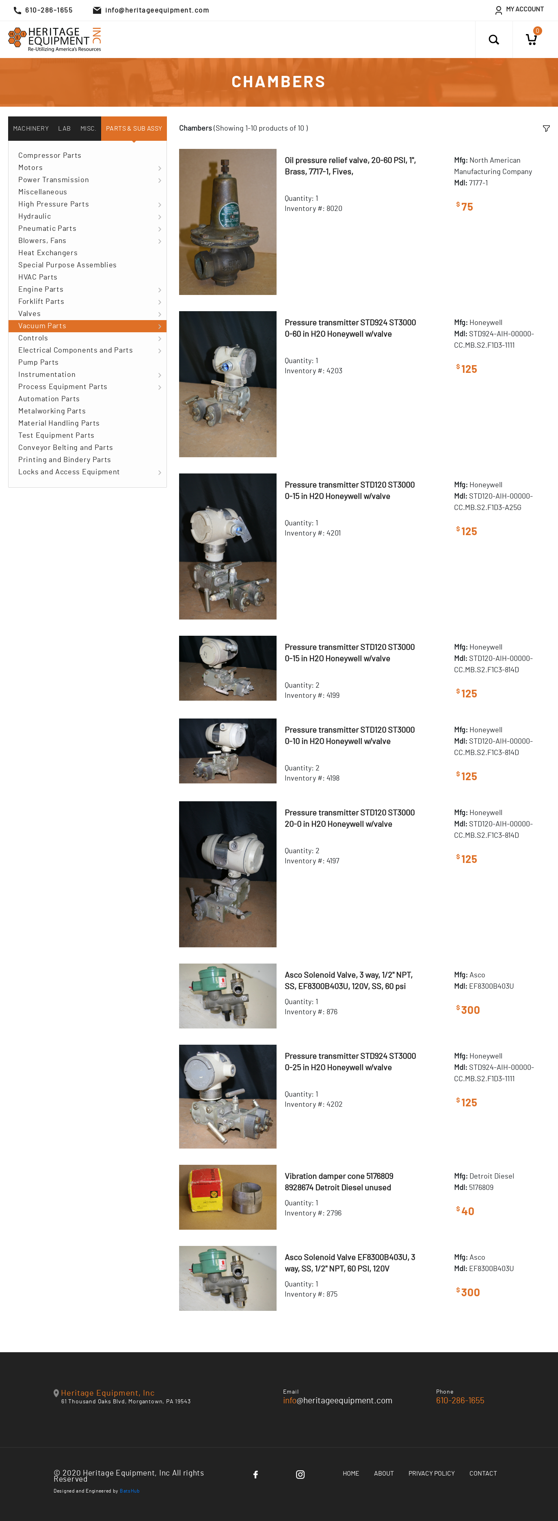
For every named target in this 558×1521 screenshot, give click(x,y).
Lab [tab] (64, 128)
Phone (445, 1392)
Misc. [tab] (88, 128)
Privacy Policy (432, 1473)
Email (291, 1392)
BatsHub (130, 1491)
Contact (483, 1473)
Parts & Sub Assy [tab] (134, 128)
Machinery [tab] (31, 128)
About (384, 1473)
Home (351, 1473)
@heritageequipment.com (337, 1400)
